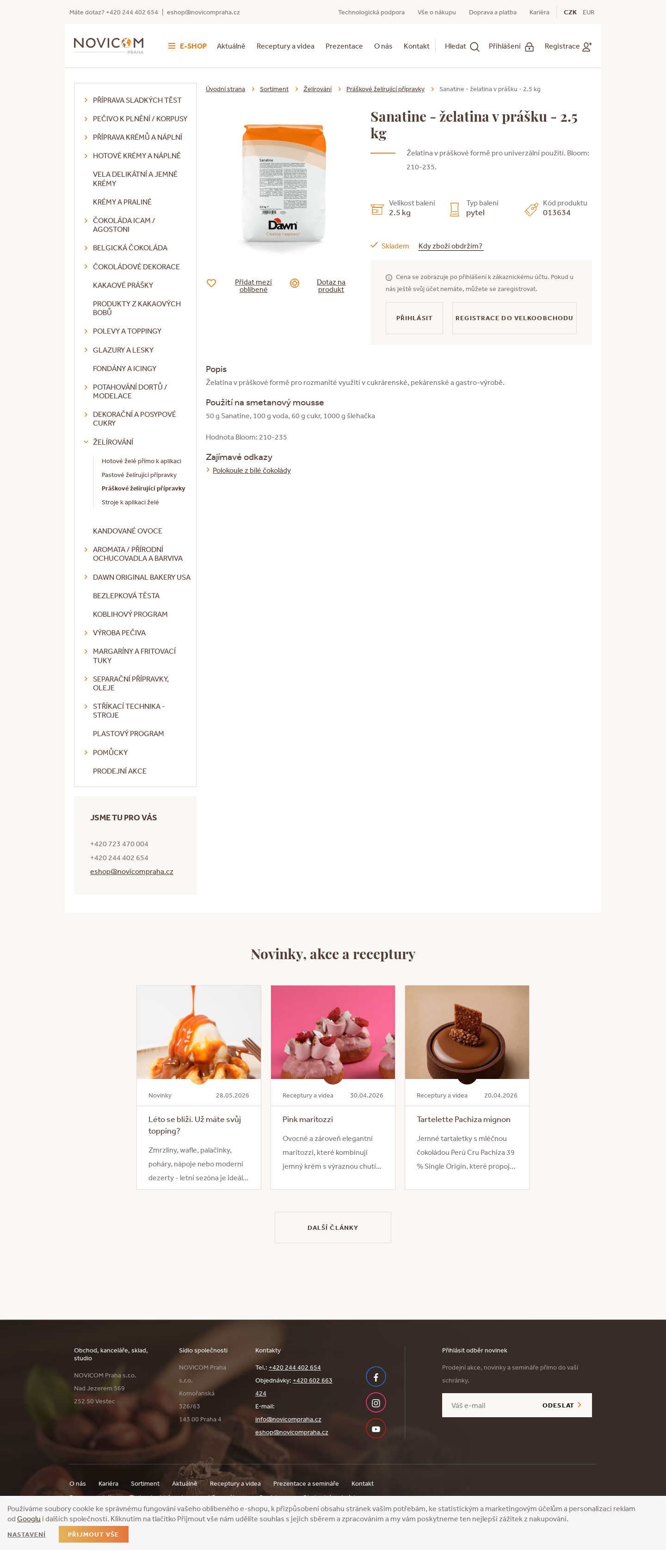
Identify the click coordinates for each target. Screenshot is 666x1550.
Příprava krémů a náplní (137, 137)
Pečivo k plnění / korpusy (140, 118)
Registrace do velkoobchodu (515, 318)
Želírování (113, 441)
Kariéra (539, 12)
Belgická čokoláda (130, 247)
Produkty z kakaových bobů (137, 308)
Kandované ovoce (127, 530)
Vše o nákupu (437, 12)
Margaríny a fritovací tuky (134, 655)
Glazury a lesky (123, 349)
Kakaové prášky (123, 285)
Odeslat (558, 1405)
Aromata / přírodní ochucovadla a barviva (138, 554)
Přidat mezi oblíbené (246, 285)
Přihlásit (414, 318)
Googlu (29, 1518)
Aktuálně (231, 45)
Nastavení (26, 1534)
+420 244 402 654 (295, 1367)
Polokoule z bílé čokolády (252, 470)
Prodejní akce (120, 770)
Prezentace (344, 45)
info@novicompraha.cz (288, 1419)
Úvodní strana (225, 89)
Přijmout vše (93, 1534)
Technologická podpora (371, 12)
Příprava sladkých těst (137, 100)
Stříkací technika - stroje (129, 710)
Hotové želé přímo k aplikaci (141, 461)
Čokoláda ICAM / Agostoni (124, 225)
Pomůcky (110, 752)
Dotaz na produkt (325, 285)
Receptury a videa (285, 45)
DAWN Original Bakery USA (142, 577)
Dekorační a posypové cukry (134, 418)
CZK (570, 12)
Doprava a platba (493, 12)
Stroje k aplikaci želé (130, 502)
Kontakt (417, 45)
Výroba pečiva (119, 632)
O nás (383, 45)
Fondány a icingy (124, 368)
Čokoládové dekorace (136, 266)
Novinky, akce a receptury (333, 953)
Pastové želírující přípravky (139, 475)
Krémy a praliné (122, 201)
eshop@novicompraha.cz (203, 12)
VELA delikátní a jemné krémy (135, 178)
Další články (333, 1227)
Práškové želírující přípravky (143, 488)
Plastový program (128, 733)
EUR (588, 12)
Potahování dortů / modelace (130, 391)
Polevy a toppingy (127, 330)
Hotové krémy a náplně (137, 155)
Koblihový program (130, 614)
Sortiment (274, 89)
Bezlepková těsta (126, 595)
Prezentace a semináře (306, 1483)
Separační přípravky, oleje (131, 683)
